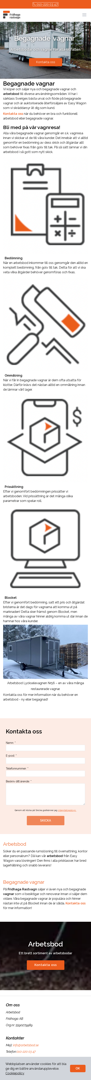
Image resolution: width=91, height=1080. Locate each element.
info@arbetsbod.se (25, 1045)
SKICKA (45, 820)
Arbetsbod (15, 844)
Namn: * (45, 746)
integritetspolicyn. (67, 810)
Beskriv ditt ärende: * (45, 792)
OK (78, 1068)
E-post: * (45, 759)
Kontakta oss (45, 62)
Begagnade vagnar (24, 882)
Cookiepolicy (14, 1073)
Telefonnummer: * (45, 772)
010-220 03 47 (45, 4)
